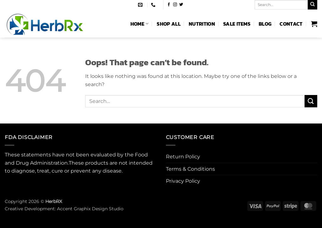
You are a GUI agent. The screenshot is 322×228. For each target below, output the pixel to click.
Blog (265, 24)
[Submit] (312, 5)
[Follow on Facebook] (169, 5)
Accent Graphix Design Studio (90, 209)
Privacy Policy (183, 181)
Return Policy (183, 157)
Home (139, 24)
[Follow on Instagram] (175, 5)
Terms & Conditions (190, 169)
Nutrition (202, 24)
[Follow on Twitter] (181, 5)
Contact (291, 24)
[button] (314, 24)
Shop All (168, 24)
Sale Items (236, 24)
